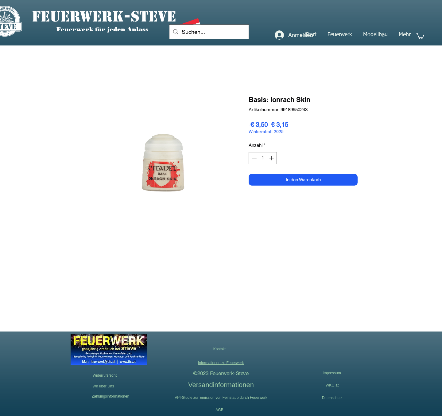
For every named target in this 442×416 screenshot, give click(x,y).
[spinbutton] (263, 158)
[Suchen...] (209, 32)
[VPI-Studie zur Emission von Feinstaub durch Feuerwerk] (221, 397)
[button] (340, 34)
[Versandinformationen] (221, 385)
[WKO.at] (332, 385)
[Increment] (272, 158)
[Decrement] (254, 158)
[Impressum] (332, 373)
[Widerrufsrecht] (105, 375)
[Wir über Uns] (103, 386)
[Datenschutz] (332, 398)
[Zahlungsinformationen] (110, 396)
